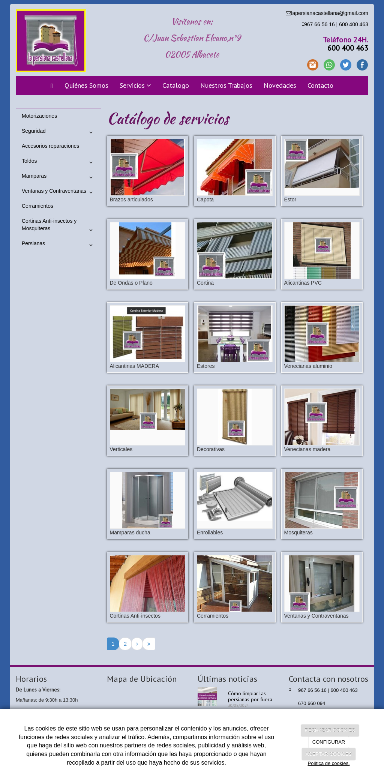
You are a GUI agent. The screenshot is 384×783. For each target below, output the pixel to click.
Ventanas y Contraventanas (58, 192)
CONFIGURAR (328, 742)
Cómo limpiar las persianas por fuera (250, 696)
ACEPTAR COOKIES (329, 754)
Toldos (58, 162)
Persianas (58, 245)
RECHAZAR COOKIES (330, 730)
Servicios (135, 85)
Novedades (280, 85)
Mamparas (58, 177)
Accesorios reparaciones (50, 146)
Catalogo (175, 85)
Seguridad (58, 132)
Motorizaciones (39, 116)
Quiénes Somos (86, 85)
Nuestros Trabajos (226, 85)
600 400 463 (353, 24)
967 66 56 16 (319, 24)
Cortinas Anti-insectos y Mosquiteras (58, 226)
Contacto (320, 85)
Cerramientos (37, 206)
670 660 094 (311, 703)
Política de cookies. (329, 763)
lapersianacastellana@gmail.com (329, 13)
